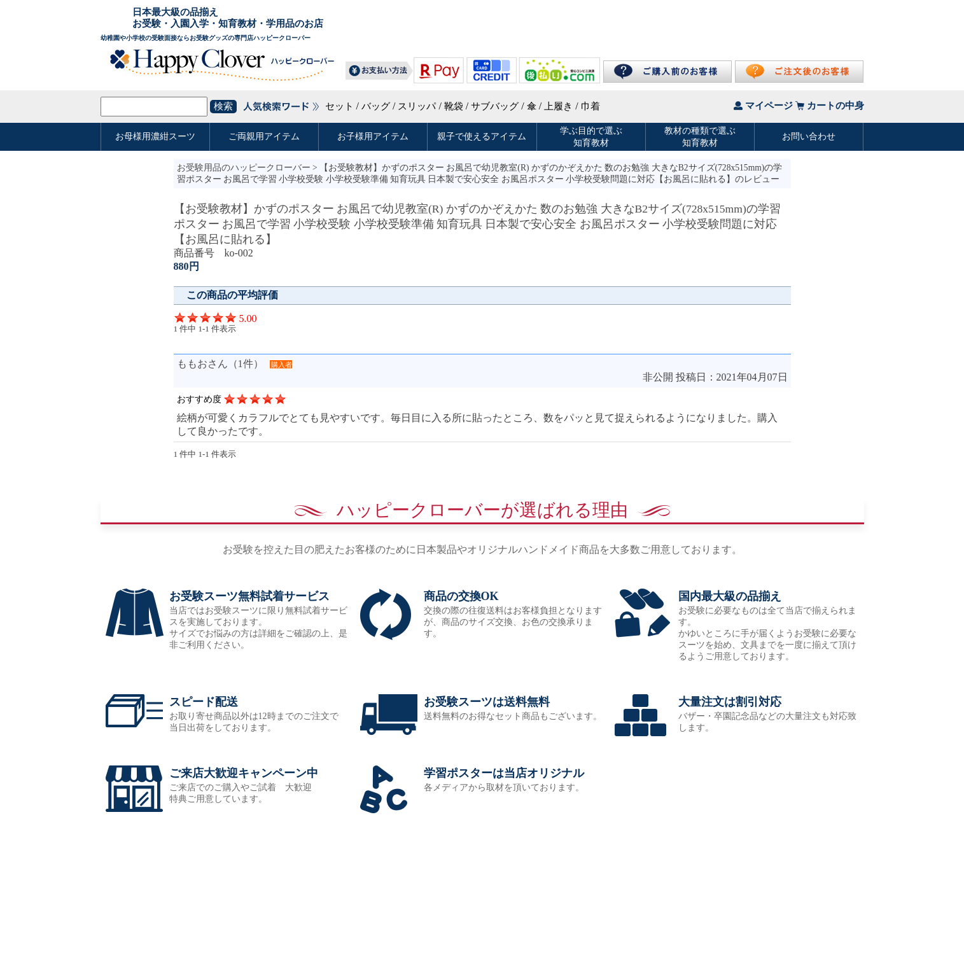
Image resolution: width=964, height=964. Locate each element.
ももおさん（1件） (220, 363)
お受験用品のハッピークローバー (244, 167)
